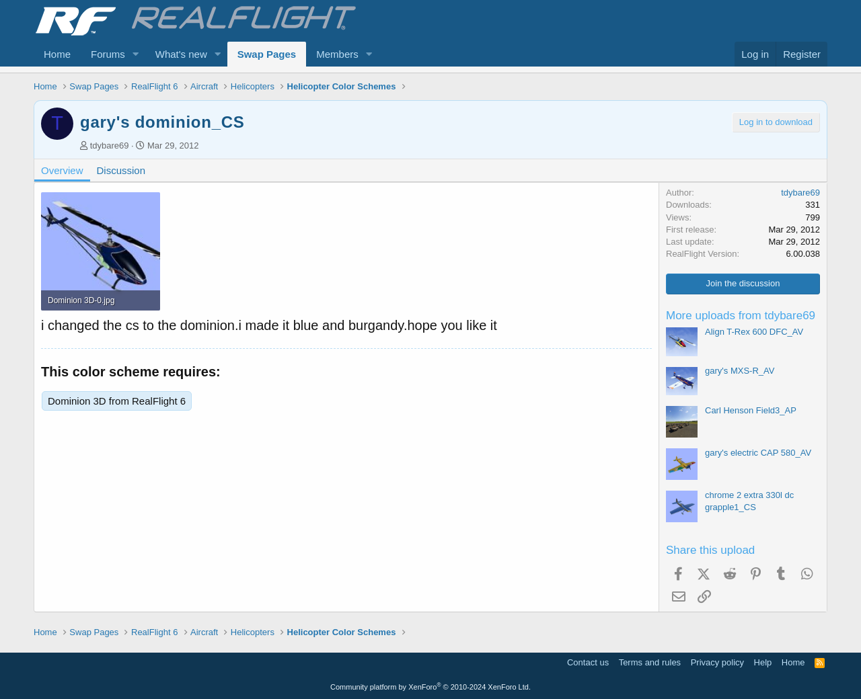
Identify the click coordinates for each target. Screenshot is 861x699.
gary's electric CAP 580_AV (758, 453)
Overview (62, 170)
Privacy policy (717, 662)
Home (57, 54)
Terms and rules (650, 662)
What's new (181, 54)
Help (763, 662)
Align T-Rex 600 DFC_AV (754, 332)
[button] (135, 54)
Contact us (588, 662)
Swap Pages (267, 54)
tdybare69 (109, 145)
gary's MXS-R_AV (739, 371)
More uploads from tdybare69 (740, 315)
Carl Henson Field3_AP (750, 410)
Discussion (121, 170)
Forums (108, 54)
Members (337, 54)
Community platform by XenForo (430, 687)
